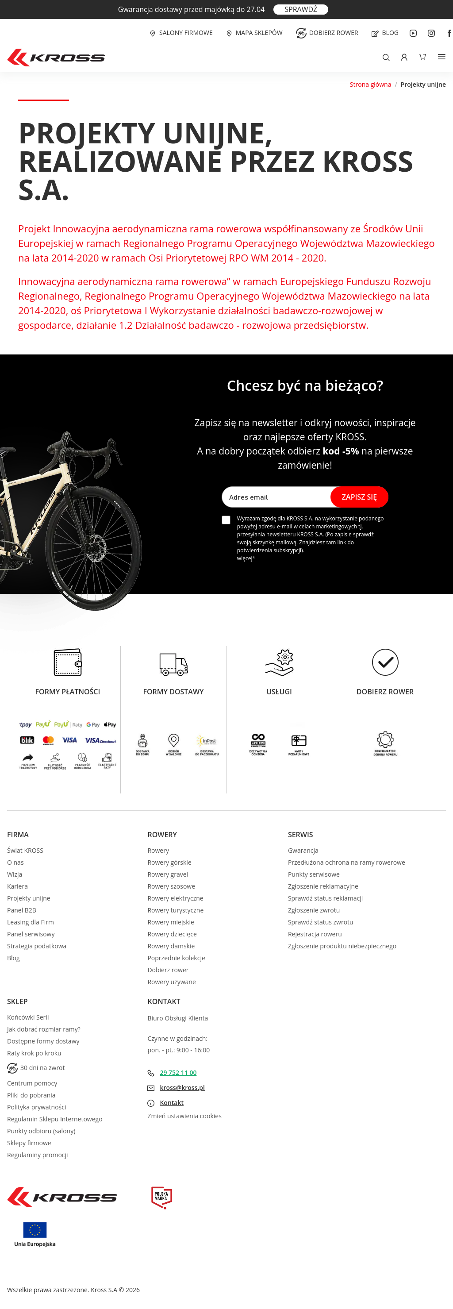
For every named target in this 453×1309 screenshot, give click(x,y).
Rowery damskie (171, 946)
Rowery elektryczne (175, 898)
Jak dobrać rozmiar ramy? (44, 1029)
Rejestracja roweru (315, 934)
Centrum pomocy (32, 1083)
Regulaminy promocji (37, 1155)
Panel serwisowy (30, 934)
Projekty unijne (28, 898)
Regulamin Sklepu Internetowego (55, 1119)
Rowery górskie (169, 862)
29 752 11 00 (178, 1072)
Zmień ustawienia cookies (184, 1116)
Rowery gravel (167, 874)
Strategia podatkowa (36, 946)
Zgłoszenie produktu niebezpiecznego (342, 946)
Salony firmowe (186, 32)
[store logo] (56, 57)
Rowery (158, 850)
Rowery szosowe (171, 886)
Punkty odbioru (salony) (41, 1131)
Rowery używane (171, 982)
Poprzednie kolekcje (176, 958)
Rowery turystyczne (175, 910)
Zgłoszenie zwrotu (314, 910)
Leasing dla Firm (30, 922)
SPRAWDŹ (300, 9)
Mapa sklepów (259, 32)
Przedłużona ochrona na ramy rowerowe (346, 862)
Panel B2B (21, 910)
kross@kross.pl (182, 1087)
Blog (390, 32)
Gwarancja (303, 850)
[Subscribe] (359, 497)
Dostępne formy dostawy (43, 1041)
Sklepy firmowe (29, 1143)
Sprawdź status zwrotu (320, 922)
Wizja (14, 874)
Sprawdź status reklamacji (325, 898)
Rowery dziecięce (171, 934)
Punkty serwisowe (314, 874)
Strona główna (371, 84)
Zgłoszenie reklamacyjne (323, 886)
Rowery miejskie (170, 922)
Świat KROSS (25, 850)
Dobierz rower (333, 32)
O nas (15, 862)
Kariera (17, 886)
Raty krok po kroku (34, 1053)
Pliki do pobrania (31, 1095)
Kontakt (172, 1102)
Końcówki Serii (28, 1017)
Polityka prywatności (36, 1107)
